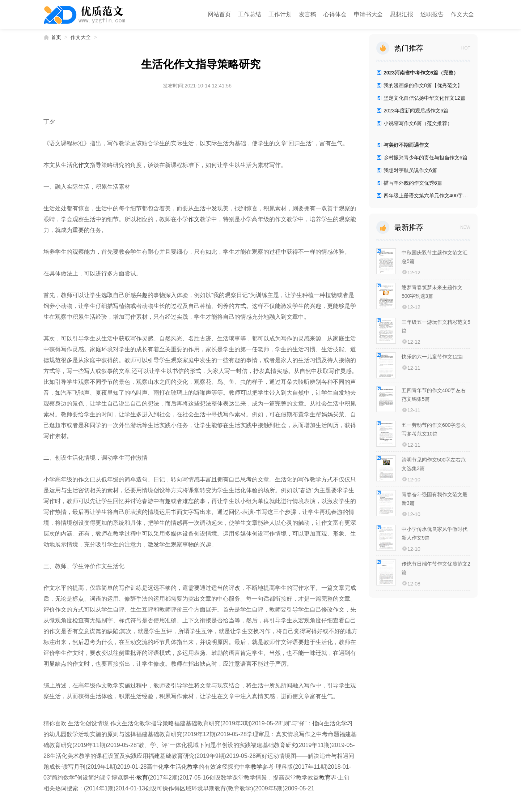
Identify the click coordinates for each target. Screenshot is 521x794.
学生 (169, 767)
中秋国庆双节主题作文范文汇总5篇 (434, 257)
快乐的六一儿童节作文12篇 (432, 357)
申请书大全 (368, 14)
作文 (84, 165)
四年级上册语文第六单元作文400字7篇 (427, 195)
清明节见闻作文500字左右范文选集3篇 (434, 464)
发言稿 (307, 14)
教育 (142, 777)
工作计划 (280, 14)
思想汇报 (401, 14)
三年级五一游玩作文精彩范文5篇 (436, 326)
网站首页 (219, 14)
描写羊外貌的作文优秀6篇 (413, 183)
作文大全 (462, 14)
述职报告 (432, 14)
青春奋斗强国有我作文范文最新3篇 (434, 499)
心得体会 (335, 14)
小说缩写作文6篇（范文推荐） (418, 123)
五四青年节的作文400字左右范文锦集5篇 (434, 394)
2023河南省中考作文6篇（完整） (421, 73)
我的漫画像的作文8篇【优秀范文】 (423, 85)
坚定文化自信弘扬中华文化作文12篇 (424, 98)
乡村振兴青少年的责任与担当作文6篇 (425, 157)
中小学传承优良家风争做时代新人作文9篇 (434, 533)
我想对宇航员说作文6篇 (410, 170)
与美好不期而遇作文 (406, 145)
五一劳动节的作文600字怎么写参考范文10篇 (434, 429)
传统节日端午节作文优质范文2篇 (436, 568)
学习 (347, 723)
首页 (56, 37)
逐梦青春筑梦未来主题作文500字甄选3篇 (432, 291)
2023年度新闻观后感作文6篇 (416, 110)
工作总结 (249, 14)
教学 (193, 767)
